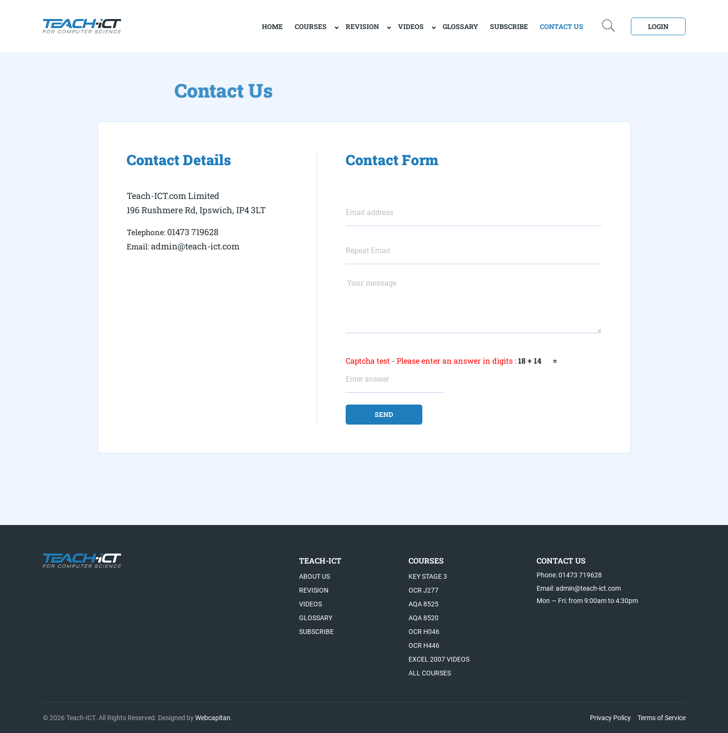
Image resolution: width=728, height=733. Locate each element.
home (272, 26)
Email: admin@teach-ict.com (579, 588)
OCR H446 (424, 645)
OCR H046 (424, 631)
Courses (311, 26)
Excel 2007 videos (439, 659)
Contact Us (561, 26)
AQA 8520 (424, 618)
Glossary (460, 26)
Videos (411, 26)
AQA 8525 (424, 604)
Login (658, 26)
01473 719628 (193, 232)
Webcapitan (212, 718)
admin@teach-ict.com (195, 246)
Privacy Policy (610, 718)
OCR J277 (424, 590)
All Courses (430, 673)
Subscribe (509, 26)
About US (314, 576)
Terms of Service (662, 718)
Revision (362, 26)
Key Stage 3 (428, 576)
